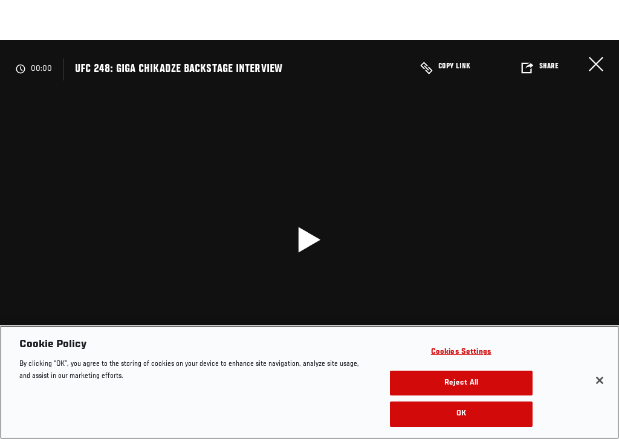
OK (461, 414)
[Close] (599, 380)
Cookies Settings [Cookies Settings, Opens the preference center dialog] (461, 352)
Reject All (461, 383)
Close (596, 64)
